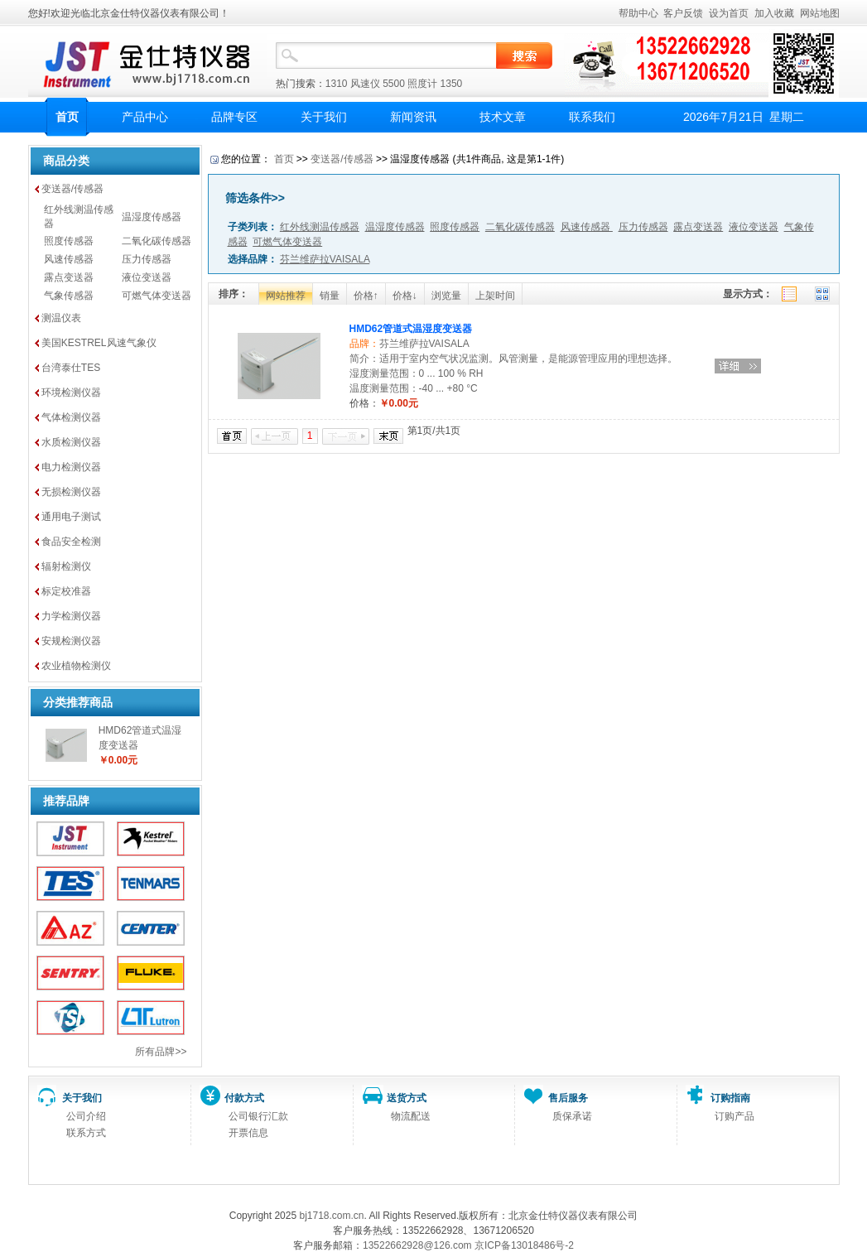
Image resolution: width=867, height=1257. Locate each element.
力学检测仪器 (71, 616)
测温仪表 (61, 318)
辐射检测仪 (66, 566)
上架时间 (495, 295)
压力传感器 (146, 259)
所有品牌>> (160, 1051)
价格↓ (405, 295)
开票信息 (248, 1133)
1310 (336, 83)
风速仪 (365, 83)
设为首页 (729, 13)
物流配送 (411, 1116)
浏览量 (446, 295)
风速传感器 (69, 259)
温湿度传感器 (151, 217)
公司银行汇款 (258, 1116)
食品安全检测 (71, 541)
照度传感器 (69, 241)
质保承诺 (572, 1116)
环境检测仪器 (71, 392)
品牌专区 (234, 116)
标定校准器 (66, 591)
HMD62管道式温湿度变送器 (411, 329)
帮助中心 (638, 13)
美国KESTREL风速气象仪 (99, 343)
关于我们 (324, 116)
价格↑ (366, 295)
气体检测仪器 (71, 417)
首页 (67, 116)
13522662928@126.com (417, 1245)
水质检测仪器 (71, 442)
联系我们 (592, 116)
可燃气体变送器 (156, 295)
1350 (452, 83)
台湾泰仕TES (70, 367)
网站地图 (820, 13)
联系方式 (86, 1133)
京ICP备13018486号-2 (524, 1245)
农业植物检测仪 (76, 666)
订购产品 (734, 1116)
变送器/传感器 (72, 189)
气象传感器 (69, 295)
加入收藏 (774, 13)
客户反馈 (683, 13)
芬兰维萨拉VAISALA (424, 343)
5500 (394, 83)
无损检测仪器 (71, 492)
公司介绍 (86, 1116)
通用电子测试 (71, 517)
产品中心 (145, 116)
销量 (330, 295)
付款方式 (244, 1098)
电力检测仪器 (71, 467)
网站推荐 (286, 295)
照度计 (422, 83)
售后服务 (568, 1098)
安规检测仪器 (71, 641)
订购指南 (730, 1098)
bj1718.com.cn (331, 1215)
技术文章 (502, 116)
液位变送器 (146, 277)
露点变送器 (69, 277)
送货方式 (406, 1098)
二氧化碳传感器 (156, 241)
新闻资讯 (413, 116)
